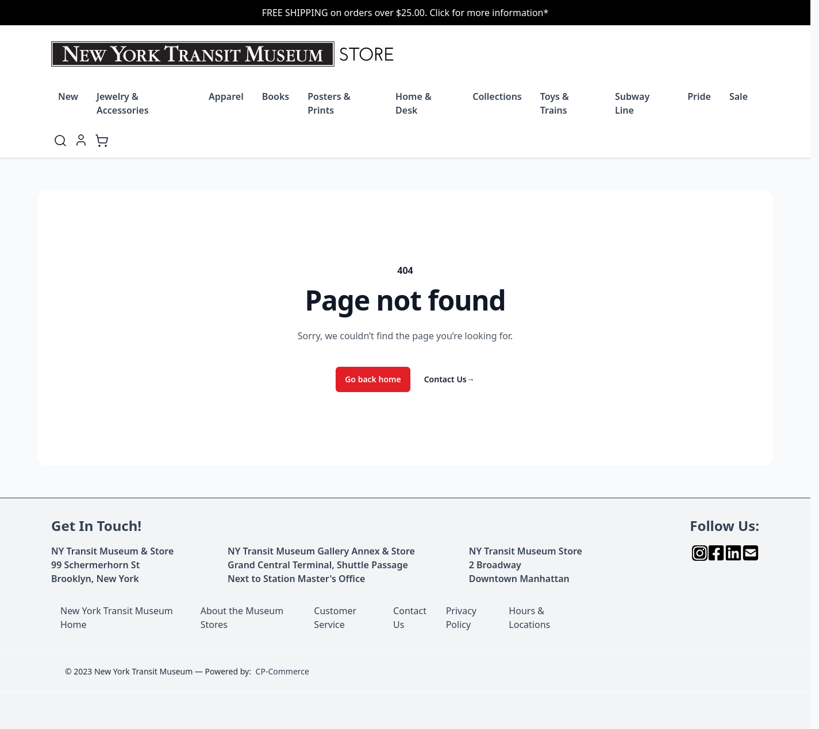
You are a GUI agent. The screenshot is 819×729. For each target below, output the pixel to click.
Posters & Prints (328, 103)
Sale (738, 96)
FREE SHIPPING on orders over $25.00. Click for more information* (405, 12)
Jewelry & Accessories (123, 103)
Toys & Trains (554, 103)
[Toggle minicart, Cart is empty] (102, 140)
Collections (497, 96)
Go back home (373, 379)
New (68, 96)
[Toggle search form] (60, 140)
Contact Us (449, 379)
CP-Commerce (282, 671)
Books (276, 96)
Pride (699, 96)
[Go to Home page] (225, 54)
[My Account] (81, 140)
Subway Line (632, 103)
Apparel (226, 96)
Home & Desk (413, 103)
